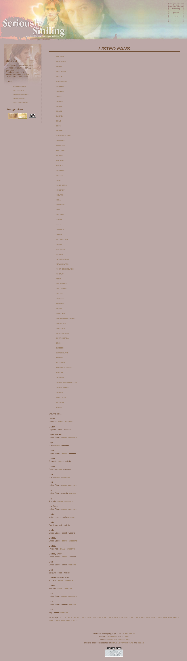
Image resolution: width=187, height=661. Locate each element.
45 (164, 617)
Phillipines (61, 289)
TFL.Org (125, 637)
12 (83, 617)
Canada (59, 116)
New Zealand (62, 264)
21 (105, 617)
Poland (59, 294)
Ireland (60, 215)
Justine (25, 74)
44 (161, 617)
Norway (60, 274)
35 (139, 617)
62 (74, 621)
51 (179, 617)
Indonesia (61, 205)
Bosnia (59, 101)
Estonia (60, 155)
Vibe (128, 640)
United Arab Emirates (66, 382)
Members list (19, 87)
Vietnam (60, 402)
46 (166, 617)
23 (110, 617)
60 (69, 621)
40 (151, 617)
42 (156, 617)
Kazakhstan (62, 239)
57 (62, 621)
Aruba (59, 67)
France (59, 165)
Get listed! (18, 91)
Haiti (58, 180)
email (61, 422)
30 (127, 617)
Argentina (61, 62)
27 (120, 617)
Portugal (61, 299)
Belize (59, 96)
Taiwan (59, 358)
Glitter (121, 640)
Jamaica (60, 229)
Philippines (61, 284)
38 (147, 617)
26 (117, 617)
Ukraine (60, 377)
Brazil (59, 111)
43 (159, 617)
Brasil (59, 106)
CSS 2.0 (141, 643)
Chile (58, 121)
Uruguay (60, 392)
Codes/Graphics (20, 95)
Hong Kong (61, 185)
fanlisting (176, 9)
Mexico (59, 254)
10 (78, 617)
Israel (59, 220)
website (69, 422)
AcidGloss (112, 640)
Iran (58, 210)
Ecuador (60, 146)
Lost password (20, 103)
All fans (60, 57)
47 (169, 617)
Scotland (61, 313)
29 (124, 617)
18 (97, 617)
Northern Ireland (65, 269)
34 (137, 617)
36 (142, 617)
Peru (58, 279)
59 (67, 621)
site (176, 16)
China (59, 126)
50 (176, 617)
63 (76, 621)
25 (115, 617)
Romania (60, 303)
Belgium (60, 91)
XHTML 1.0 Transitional (122, 643)
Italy (58, 225)
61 (71, 621)
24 (112, 617)
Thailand (60, 363)
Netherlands (62, 259)
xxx (176, 20)
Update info (18, 99)
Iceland (60, 195)
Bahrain (60, 86)
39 (149, 617)
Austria (60, 76)
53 (52, 621)
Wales (59, 407)
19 (100, 617)
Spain (58, 343)
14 (88, 617)
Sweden (60, 348)
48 (171, 617)
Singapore (61, 323)
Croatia (60, 131)
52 (50, 621)
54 (54, 621)
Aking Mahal (111, 637)
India (58, 200)
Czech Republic (63, 136)
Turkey (59, 373)
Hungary (60, 190)
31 (129, 617)
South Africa (62, 333)
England (60, 150)
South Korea (62, 338)
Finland (60, 160)
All (61, 617)
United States (62, 387)
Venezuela (61, 397)
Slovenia (60, 328)
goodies (176, 13)
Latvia (59, 244)
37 (144, 617)
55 (57, 621)
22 (107, 617)
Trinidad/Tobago (64, 368)
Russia (59, 308)
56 (59, 621)
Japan (59, 234)
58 (64, 621)
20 (102, 617)
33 (134, 617)
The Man (176, 5)
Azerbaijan (61, 81)
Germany (60, 170)
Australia (61, 72)
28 (122, 617)
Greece (59, 175)
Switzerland (62, 353)
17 (95, 617)
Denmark (60, 141)
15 (90, 617)
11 (80, 617)
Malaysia (60, 249)
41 (154, 617)
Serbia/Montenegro (65, 318)
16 (93, 617)
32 (132, 617)
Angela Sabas (128, 634)
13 (85, 617)
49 (174, 617)
